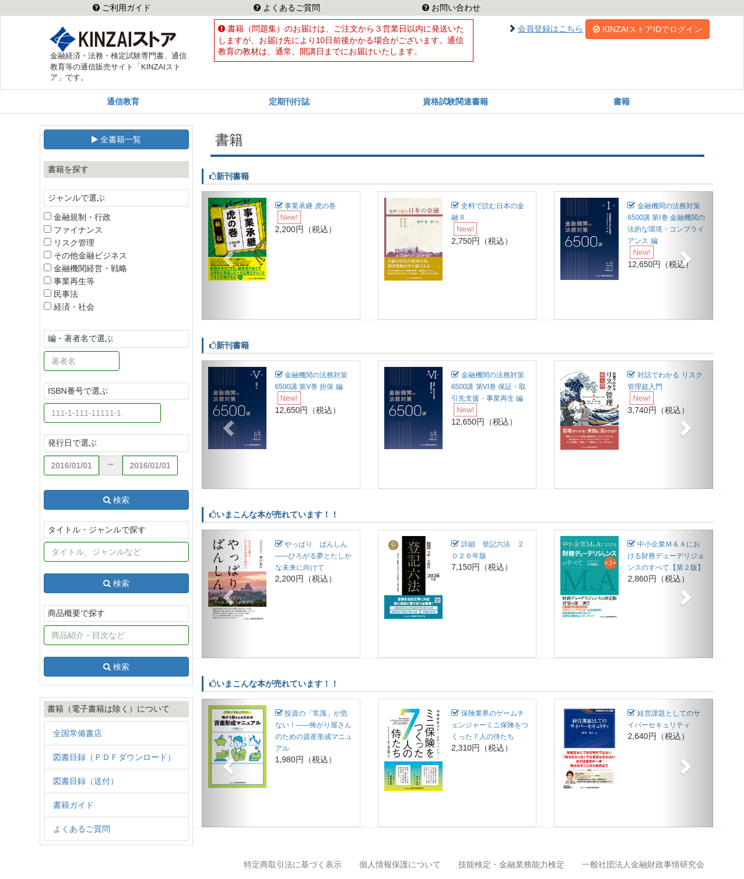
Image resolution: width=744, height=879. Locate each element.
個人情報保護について (400, 864)
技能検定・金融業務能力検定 (511, 864)
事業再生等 (69, 281)
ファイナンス (73, 229)
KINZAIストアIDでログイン (647, 29)
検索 (116, 500)
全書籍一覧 (116, 139)
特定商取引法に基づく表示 (293, 864)
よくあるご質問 (290, 7)
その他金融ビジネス (85, 255)
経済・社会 (69, 306)
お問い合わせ (454, 7)
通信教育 (123, 101)
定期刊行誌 (289, 101)
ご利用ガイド (125, 7)
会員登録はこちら (550, 28)
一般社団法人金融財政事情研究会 (643, 864)
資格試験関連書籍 (455, 101)
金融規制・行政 (77, 217)
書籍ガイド (73, 805)
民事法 (61, 294)
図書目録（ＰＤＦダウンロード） (114, 757)
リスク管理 (69, 242)
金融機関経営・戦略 (85, 268)
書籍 (621, 101)
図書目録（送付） (85, 781)
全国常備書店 (77, 733)
